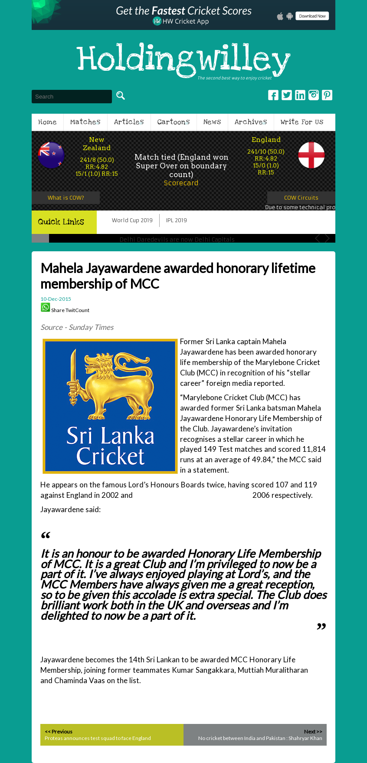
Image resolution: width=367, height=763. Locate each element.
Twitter (287, 95)
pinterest (327, 95)
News (212, 122)
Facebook (273, 95)
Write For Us (302, 122)
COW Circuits (301, 197)
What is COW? (66, 197)
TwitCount (77, 310)
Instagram (313, 95)
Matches (85, 122)
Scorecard (181, 183)
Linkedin (300, 95)
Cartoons (173, 122)
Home (47, 122)
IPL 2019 (176, 220)
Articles (129, 122)
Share (58, 310)
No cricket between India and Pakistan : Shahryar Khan (260, 738)
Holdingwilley (183, 60)
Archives (251, 122)
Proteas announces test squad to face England (98, 738)
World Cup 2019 (132, 220)
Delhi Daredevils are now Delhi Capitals (177, 239)
